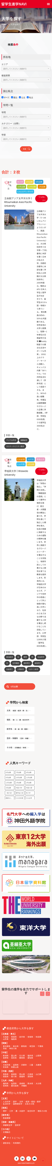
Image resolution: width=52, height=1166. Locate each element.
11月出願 (29, 777)
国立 (15, 97)
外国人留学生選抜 (30, 788)
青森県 (14, 1036)
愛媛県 (22, 1076)
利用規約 (16, 1143)
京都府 (24, 1064)
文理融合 (6, 1132)
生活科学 (6, 1103)
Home (3, 24)
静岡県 (22, 1057)
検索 (26, 149)
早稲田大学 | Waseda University (15, 473)
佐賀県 (14, 1083)
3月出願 (8, 788)
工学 (11, 1111)
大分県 (38, 1083)
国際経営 (24, 440)
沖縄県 (24, 1085)
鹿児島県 (15, 1085)
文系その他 (29, 1103)
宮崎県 (5, 1085)
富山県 (14, 1055)
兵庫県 (38, 1064)
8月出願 (28, 772)
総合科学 (31, 1111)
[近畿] (4, 1061)
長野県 (5, 1057)
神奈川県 (13, 1048)
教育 (25, 657)
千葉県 (40, 1046)
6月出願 (8, 772)
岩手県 (22, 1036)
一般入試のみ (10, 793)
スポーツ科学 (33, 669)
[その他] (5, 1129)
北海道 (5, 1036)
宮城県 (30, 1036)
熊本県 (30, 1083)
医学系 (19, 729)
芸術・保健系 (19, 738)
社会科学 (41, 657)
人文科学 (6, 1101)
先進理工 (9, 669)
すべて (7, 97)
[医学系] (5, 1115)
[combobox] (26, 68)
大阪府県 (6, 1064)
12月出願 (9, 783)
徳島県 (5, 1076)
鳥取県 (5, 1074)
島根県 (14, 1074)
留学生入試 (19, 793)
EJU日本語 (19, 798)
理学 (5, 1111)
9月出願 (8, 777)
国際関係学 (17, 1103)
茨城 (5, 1048)
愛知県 (30, 1057)
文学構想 (16, 663)
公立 (23, 97)
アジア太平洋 (11, 440)
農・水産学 (20, 1111)
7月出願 (18, 772)
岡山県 (22, 1074)
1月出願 (18, 783)
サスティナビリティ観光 (15, 446)
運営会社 (6, 1143)
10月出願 (19, 777)
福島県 (14, 1039)
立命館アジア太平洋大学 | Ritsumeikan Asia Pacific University (17, 202)
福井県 (30, 1055)
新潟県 (5, 1055)
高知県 (30, 1076)
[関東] (4, 1043)
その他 (18, 747)
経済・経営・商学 (33, 1101)
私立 (31, 97)
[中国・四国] (7, 1071)
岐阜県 (14, 1057)
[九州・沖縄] (7, 1080)
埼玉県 (32, 1046)
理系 (20, 719)
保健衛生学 (7, 1125)
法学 (21, 1101)
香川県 (14, 1076)
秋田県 (38, 1036)
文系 (19, 710)
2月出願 (28, 783)
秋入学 (28, 793)
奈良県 (5, 1067)
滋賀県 (16, 1064)
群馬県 (24, 1046)
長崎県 (22, 1083)
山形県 (5, 1039)
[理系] (4, 1107)
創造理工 (38, 663)
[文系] (4, 1098)
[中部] (4, 1052)
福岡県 (5, 1083)
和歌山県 (15, 1067)
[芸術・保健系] (8, 1122)
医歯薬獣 (6, 1118)
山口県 (38, 1074)
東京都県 (6, 1046)
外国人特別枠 (20, 788)
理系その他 (42, 1111)
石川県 (22, 1055)
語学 (15, 1101)
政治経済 (9, 657)
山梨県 (38, 1055)
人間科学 (20, 669)
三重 (31, 1064)
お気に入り (42, 198)
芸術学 (17, 1125)
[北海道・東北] (8, 1033)
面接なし (9, 798)
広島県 (30, 1074)
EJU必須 (29, 798)
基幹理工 (27, 663)
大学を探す (15, 24)
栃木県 (16, 1046)
